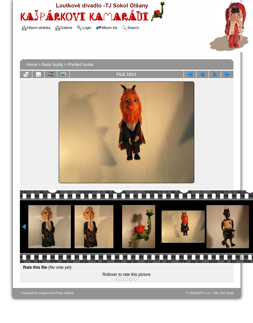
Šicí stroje (227, 293)
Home (32, 64)
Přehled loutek (81, 64)
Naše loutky (52, 64)
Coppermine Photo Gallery (56, 293)
